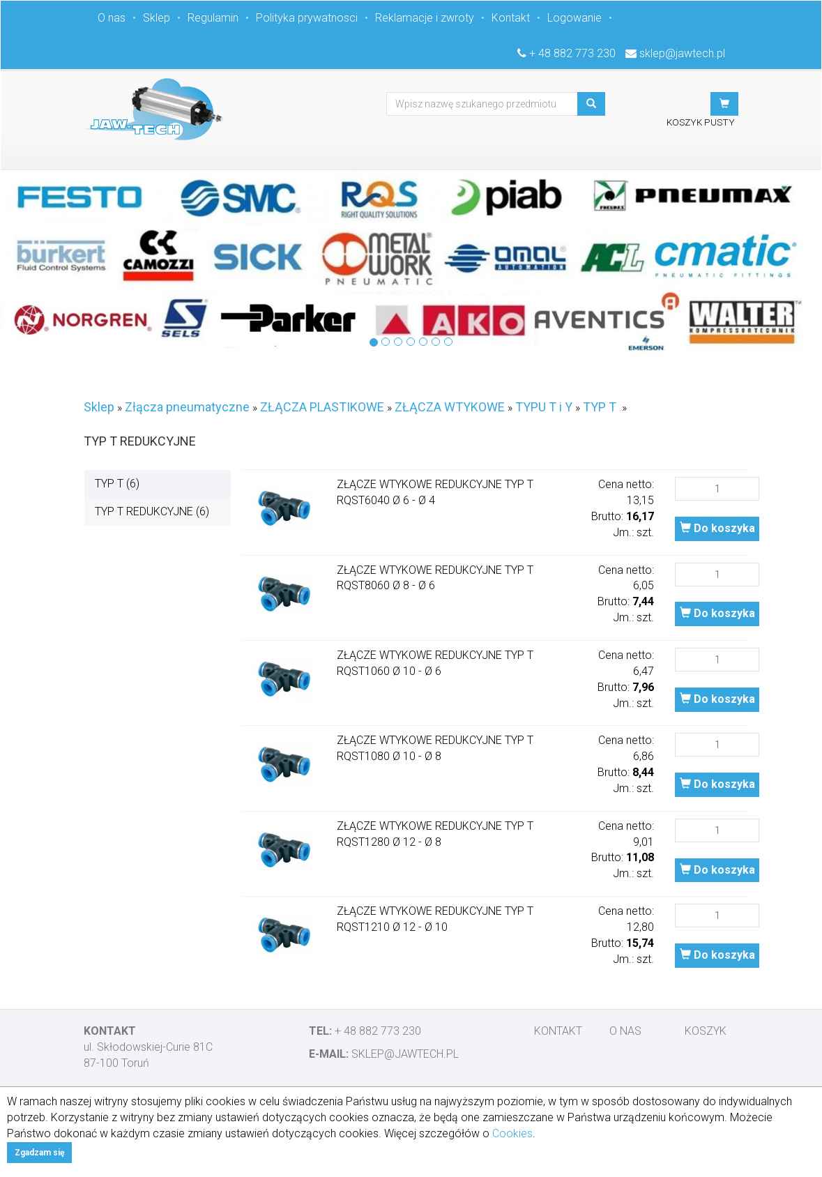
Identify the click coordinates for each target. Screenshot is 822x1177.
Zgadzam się (39, 1152)
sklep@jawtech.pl (682, 53)
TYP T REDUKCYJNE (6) (152, 511)
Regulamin (213, 17)
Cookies (512, 1133)
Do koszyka (717, 528)
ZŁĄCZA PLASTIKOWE (322, 407)
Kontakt (511, 17)
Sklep (156, 17)
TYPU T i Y (543, 407)
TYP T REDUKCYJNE (140, 441)
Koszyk (705, 1031)
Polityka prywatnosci (307, 17)
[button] (724, 104)
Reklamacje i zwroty (424, 17)
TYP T (599, 407)
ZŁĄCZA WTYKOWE (450, 407)
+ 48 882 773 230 (572, 53)
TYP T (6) (117, 483)
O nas (111, 17)
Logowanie (574, 17)
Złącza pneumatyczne (187, 407)
